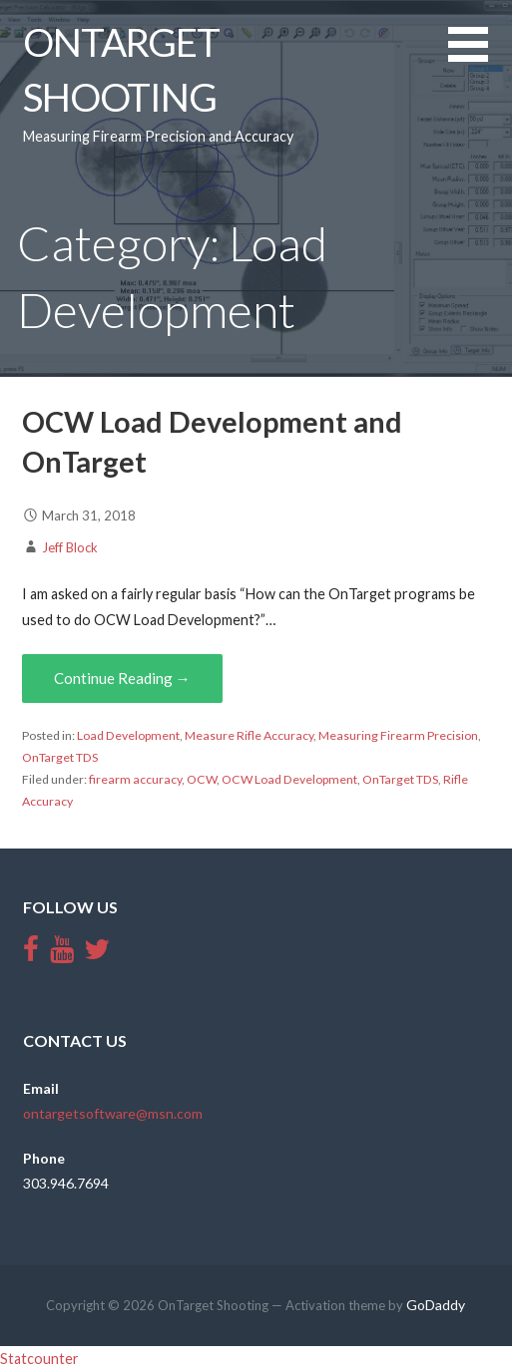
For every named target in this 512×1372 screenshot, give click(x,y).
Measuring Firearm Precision (398, 735)
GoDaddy (435, 1304)
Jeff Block (70, 547)
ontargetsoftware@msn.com (113, 1113)
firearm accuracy (135, 779)
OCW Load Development (289, 779)
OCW (202, 779)
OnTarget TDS (60, 757)
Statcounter (39, 1358)
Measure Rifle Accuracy (249, 735)
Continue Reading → (122, 678)
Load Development (128, 735)
